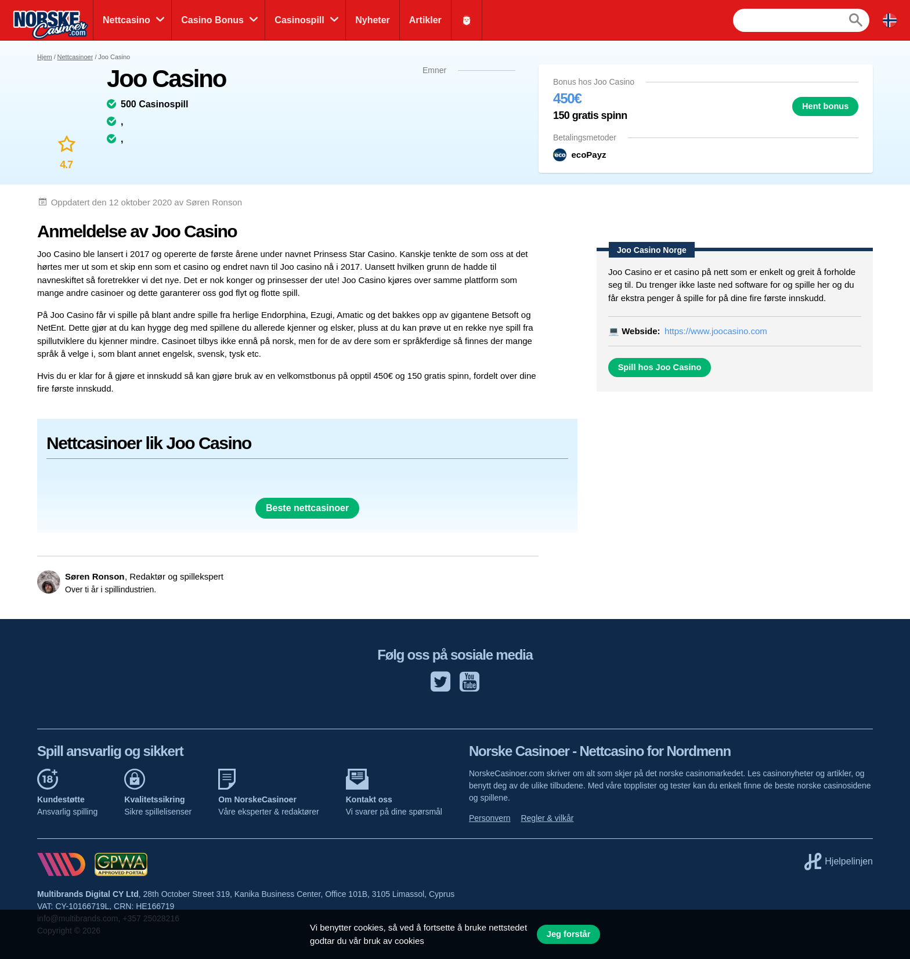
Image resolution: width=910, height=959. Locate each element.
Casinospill (299, 20)
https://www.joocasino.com (716, 331)
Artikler (425, 20)
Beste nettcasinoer (307, 508)
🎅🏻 (466, 20)
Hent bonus (825, 106)
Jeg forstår (569, 934)
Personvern (490, 818)
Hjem (44, 56)
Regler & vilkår (547, 818)
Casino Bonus (212, 20)
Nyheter (372, 20)
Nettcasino (126, 20)
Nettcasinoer (75, 56)
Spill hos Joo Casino (660, 367)
